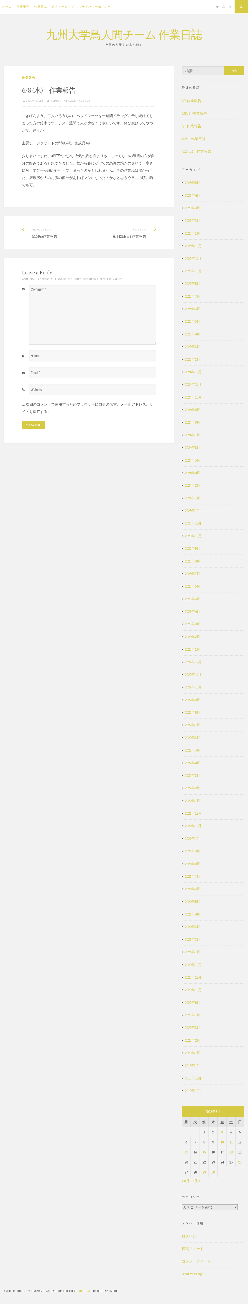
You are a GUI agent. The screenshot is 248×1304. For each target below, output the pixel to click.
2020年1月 (192, 1052)
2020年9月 (192, 1002)
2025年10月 (193, 271)
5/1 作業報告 (191, 125)
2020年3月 (192, 1027)
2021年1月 (192, 951)
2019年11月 (193, 1078)
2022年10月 (193, 687)
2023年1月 (192, 649)
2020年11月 (193, 977)
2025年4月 (192, 334)
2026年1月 (192, 233)
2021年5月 (192, 901)
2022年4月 (192, 762)
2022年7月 (192, 724)
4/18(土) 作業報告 (196, 151)
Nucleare (85, 1291)
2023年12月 (193, 510)
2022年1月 (192, 800)
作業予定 (23, 7)
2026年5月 (192, 182)
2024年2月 (192, 485)
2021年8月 (192, 863)
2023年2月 (192, 636)
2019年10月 (193, 1090)
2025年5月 (192, 321)
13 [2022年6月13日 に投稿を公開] (186, 1152)
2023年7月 (192, 573)
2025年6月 (192, 308)
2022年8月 (192, 712)
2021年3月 (192, 926)
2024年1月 (192, 498)
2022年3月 (192, 775)
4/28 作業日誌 (194, 138)
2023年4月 (192, 611)
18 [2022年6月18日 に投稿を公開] (231, 1152)
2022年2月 (192, 787)
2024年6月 (192, 447)
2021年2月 (192, 939)
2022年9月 (192, 699)
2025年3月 (192, 346)
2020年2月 (192, 1040)
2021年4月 (192, 914)
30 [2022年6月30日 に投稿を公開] (213, 1172)
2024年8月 (192, 422)
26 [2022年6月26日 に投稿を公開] (239, 1162)
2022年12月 (193, 662)
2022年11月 (193, 674)
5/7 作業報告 (191, 100)
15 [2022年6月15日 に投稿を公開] (204, 1152)
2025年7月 (192, 296)
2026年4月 (192, 195)
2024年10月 (193, 397)
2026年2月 (192, 220)
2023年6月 (192, 586)
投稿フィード (193, 1248)
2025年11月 (193, 258)
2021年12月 (193, 813)
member (56, 100)
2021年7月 (192, 876)
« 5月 (185, 1180)
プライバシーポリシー (95, 7)
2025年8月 (192, 283)
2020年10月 (193, 989)
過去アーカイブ (63, 7)
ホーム (7, 7)
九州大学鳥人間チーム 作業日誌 (124, 34)
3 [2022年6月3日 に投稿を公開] (222, 1132)
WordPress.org (192, 1273)
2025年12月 (193, 245)
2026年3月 (192, 207)
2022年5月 (192, 750)
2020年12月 (193, 964)
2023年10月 (193, 535)
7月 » (196, 1180)
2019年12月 (193, 1065)
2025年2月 (192, 359)
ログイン (189, 1236)
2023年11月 (193, 523)
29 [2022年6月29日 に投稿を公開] (204, 1172)
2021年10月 (193, 838)
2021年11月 (193, 825)
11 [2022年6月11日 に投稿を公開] (231, 1142)
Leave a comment (80, 100)
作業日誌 (40, 7)
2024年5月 (192, 460)
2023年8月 (192, 561)
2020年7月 (192, 1015)
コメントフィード (196, 1261)
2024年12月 (193, 371)
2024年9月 (192, 409)
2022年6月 (192, 737)
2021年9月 (192, 851)
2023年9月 (192, 548)
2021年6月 (192, 888)
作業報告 (29, 78)
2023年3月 (192, 623)
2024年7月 (192, 434)
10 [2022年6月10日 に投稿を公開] (222, 1142)
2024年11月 (193, 384)
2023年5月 (192, 598)
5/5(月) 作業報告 (194, 113)
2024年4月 (192, 472)
